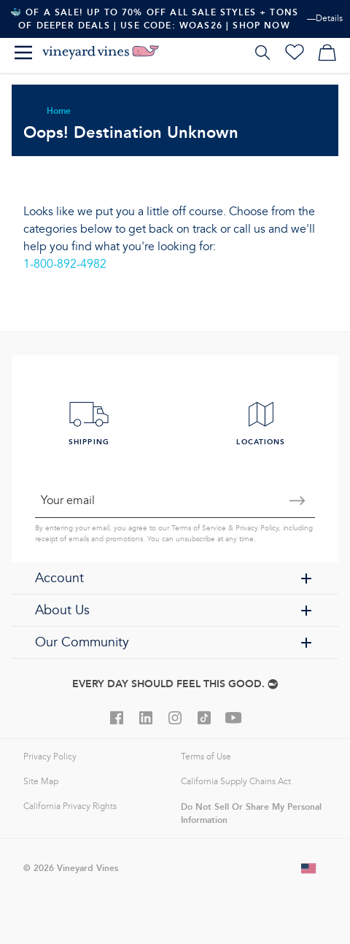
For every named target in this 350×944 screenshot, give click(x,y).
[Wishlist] (294, 52)
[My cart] (326, 52)
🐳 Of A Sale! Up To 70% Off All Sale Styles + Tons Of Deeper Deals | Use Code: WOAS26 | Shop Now (154, 18)
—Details (325, 18)
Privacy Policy (257, 528)
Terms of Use (206, 756)
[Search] (262, 52)
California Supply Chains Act (236, 781)
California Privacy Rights (70, 806)
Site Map (40, 781)
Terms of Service (198, 528)
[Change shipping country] (309, 868)
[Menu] (23, 52)
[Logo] (100, 52)
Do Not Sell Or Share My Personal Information (251, 813)
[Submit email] (297, 500)
